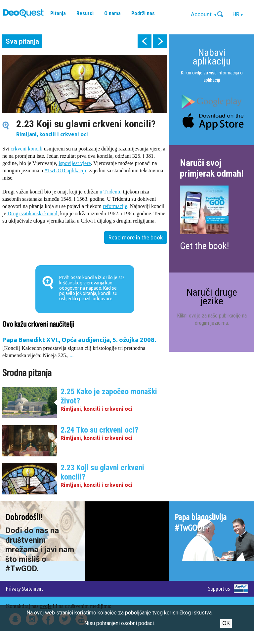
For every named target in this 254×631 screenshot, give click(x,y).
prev (144, 41)
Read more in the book (135, 237)
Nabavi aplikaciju (211, 57)
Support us (219, 588)
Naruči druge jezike (212, 296)
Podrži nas (143, 13)
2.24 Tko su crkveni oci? (99, 430)
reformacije (115, 206)
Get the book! (204, 245)
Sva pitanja (22, 41)
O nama (112, 13)
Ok (226, 623)
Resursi (85, 13)
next (160, 41)
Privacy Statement (24, 588)
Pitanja (58, 13)
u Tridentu (110, 191)
